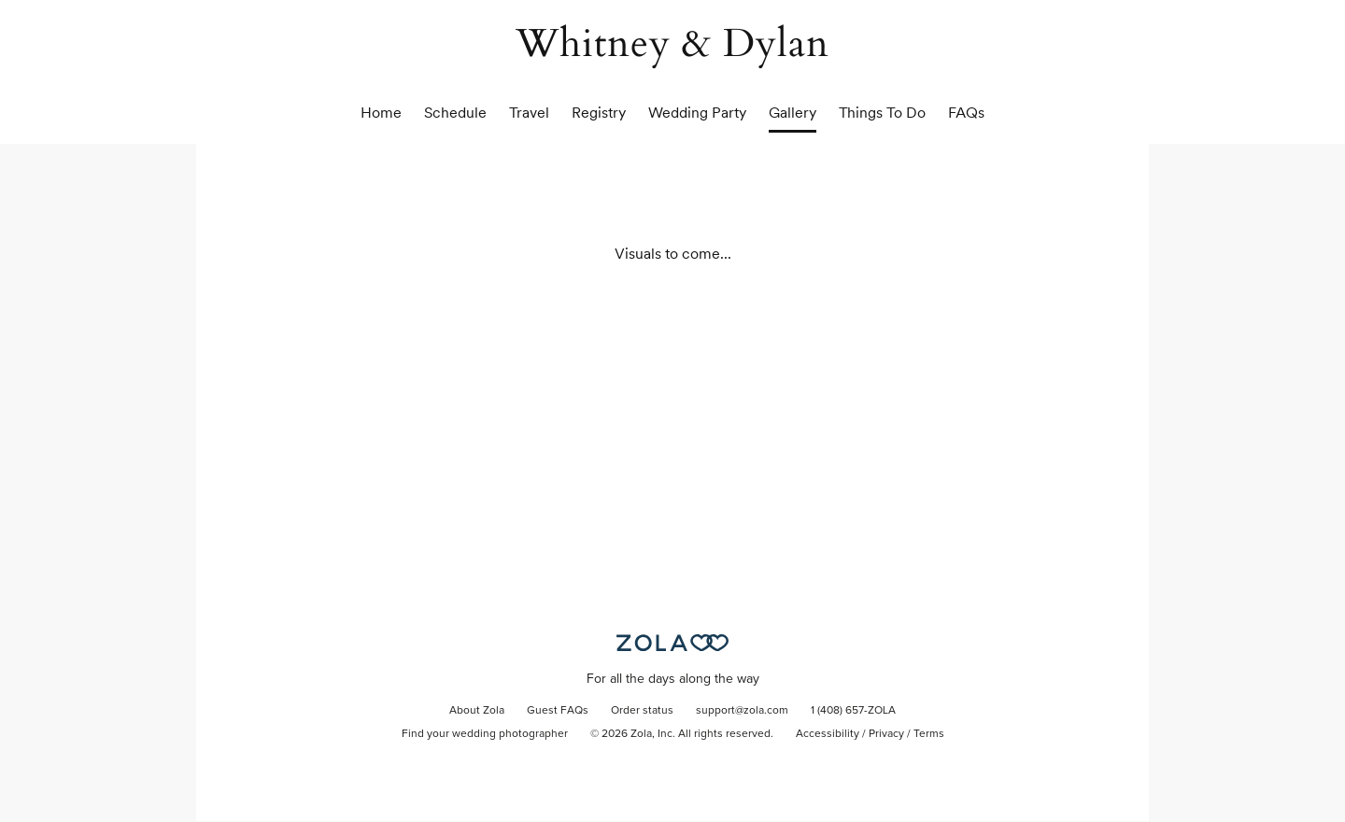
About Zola (476, 710)
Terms (928, 734)
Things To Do (882, 112)
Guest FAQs (557, 710)
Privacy (886, 734)
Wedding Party (697, 112)
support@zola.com (742, 710)
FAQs (966, 112)
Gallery (792, 112)
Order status (642, 710)
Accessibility (827, 734)
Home (381, 112)
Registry (599, 112)
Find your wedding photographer (485, 734)
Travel (529, 112)
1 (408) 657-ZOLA (853, 710)
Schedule (455, 112)
